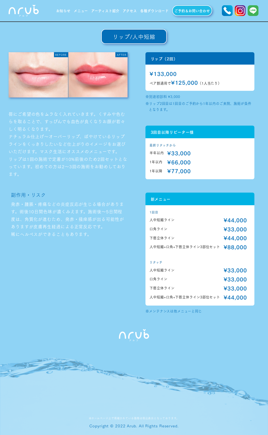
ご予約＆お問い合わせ (192, 10)
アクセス (130, 10)
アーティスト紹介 (105, 10)
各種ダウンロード (154, 10)
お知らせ (63, 10)
